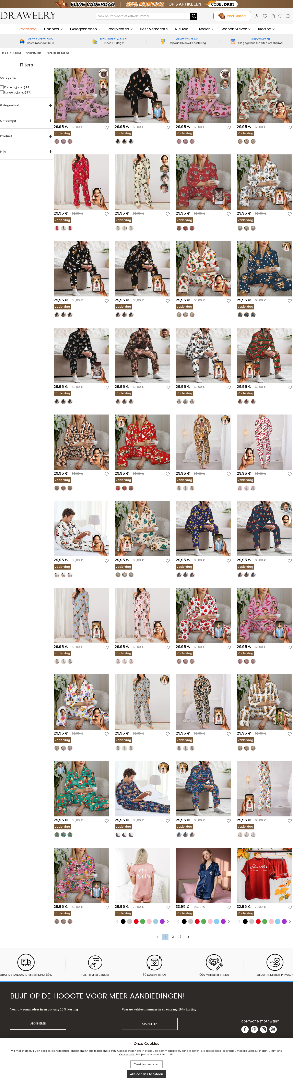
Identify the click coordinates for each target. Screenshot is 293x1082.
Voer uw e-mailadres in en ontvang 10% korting (44, 1009)
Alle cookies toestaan (146, 1074)
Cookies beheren (146, 1064)
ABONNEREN (38, 1024)
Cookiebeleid (127, 1054)
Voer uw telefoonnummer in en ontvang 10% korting (159, 1009)
